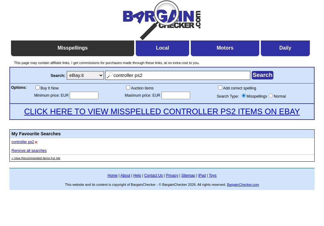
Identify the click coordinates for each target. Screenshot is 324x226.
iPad (202, 175)
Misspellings (257, 96)
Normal (280, 96)
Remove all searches (29, 150)
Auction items (142, 88)
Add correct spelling (239, 88)
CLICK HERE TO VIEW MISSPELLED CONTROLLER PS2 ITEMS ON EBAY (162, 111)
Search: (58, 75)
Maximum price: (138, 95)
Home (112, 175)
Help (137, 175)
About (125, 175)
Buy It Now (50, 88)
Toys (213, 175)
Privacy (172, 175)
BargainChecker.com (243, 184)
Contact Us (153, 175)
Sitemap (188, 175)
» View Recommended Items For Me (35, 158)
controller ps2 (22, 142)
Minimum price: (47, 95)
